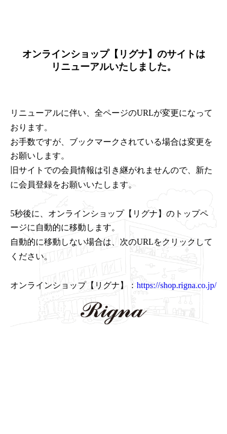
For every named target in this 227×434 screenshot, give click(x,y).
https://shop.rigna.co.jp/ (177, 285)
